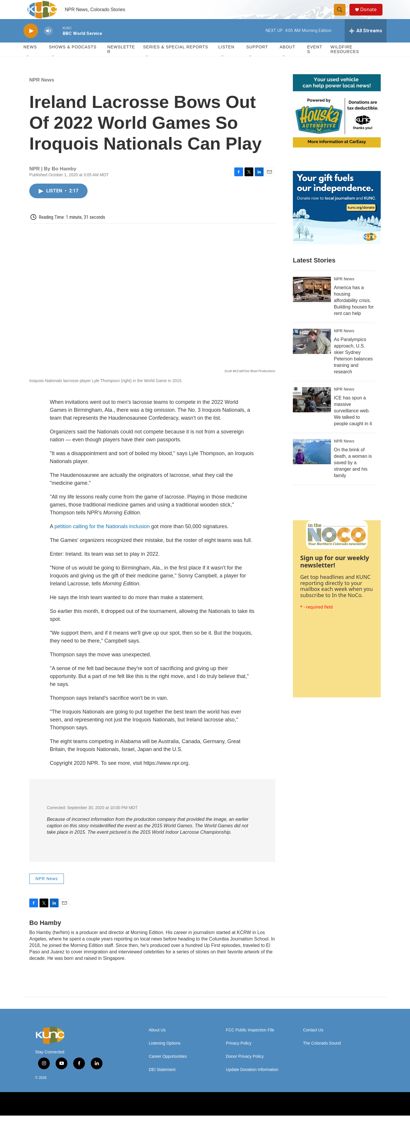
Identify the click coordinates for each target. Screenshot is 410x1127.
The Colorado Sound (322, 1055)
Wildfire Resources (345, 61)
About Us (157, 1042)
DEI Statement (162, 1081)
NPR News (41, 91)
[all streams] (366, 42)
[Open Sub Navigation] (27, 68)
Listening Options (164, 1055)
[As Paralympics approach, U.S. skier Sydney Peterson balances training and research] (312, 353)
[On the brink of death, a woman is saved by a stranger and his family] (312, 463)
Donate (372, 15)
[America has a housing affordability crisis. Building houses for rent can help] (312, 301)
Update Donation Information (252, 1081)
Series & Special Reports (175, 58)
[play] (30, 42)
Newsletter (121, 61)
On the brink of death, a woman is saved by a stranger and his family (353, 474)
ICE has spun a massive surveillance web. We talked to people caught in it (353, 422)
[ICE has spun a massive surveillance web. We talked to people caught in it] (312, 411)
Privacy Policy (238, 1055)
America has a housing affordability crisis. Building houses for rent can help (354, 312)
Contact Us (313, 1042)
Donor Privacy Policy (245, 1068)
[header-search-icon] (342, 15)
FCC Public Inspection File (250, 1042)
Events (314, 61)
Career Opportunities (168, 1068)
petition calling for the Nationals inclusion (102, 538)
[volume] (48, 42)
